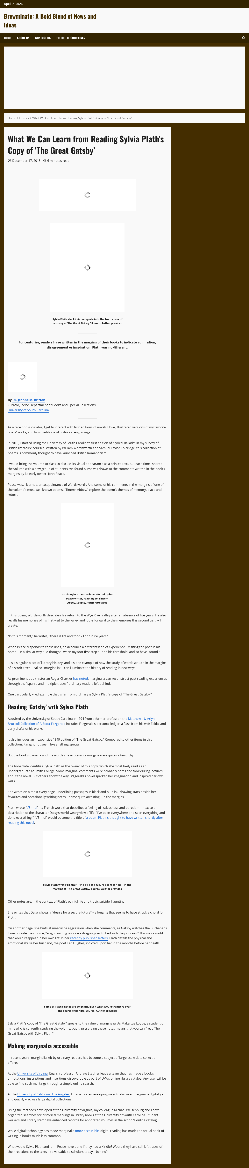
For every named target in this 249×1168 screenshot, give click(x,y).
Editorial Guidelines (70, 37)
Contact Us (43, 37)
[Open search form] (243, 38)
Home (7, 37)
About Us (23, 37)
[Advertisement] (124, 77)
